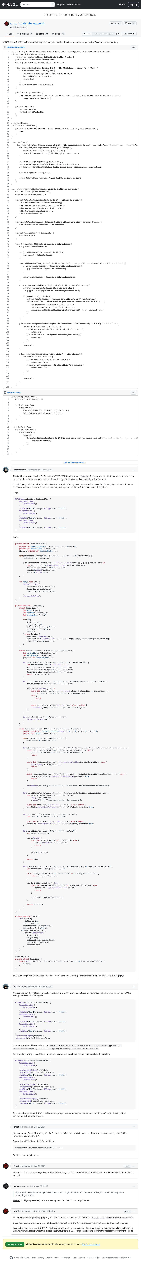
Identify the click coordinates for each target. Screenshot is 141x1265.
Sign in (122, 4)
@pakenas (18, 1217)
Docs (75, 1258)
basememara (20, 469)
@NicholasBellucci (85, 975)
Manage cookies (93, 1258)
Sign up (134, 4)
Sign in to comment (91, 1244)
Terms (33, 1258)
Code (10, 33)
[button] (117, 34)
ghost (16, 1126)
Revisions (25, 33)
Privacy (41, 1258)
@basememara (20, 1133)
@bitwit (113, 975)
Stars (42, 33)
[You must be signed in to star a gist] (116, 23)
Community (66, 1258)
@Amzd (28, 975)
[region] (70, 219)
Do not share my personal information (116, 1258)
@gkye (121, 975)
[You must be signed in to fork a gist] (130, 23)
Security (49, 1258)
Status (57, 1258)
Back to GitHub (74, 4)
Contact (82, 1258)
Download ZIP (129, 34)
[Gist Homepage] (10, 4)
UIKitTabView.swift (31, 23)
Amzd (13, 23)
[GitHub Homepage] (11, 1258)
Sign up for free (15, 1244)
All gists (60, 4)
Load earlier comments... (74, 462)
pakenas (17, 1186)
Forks (58, 33)
